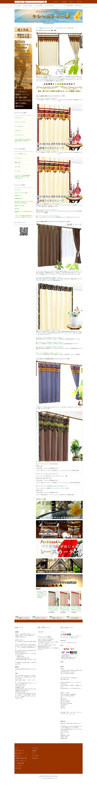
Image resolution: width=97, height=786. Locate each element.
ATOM (19, 768)
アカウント (55, 1)
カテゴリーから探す (27, 5)
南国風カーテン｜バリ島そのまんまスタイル (23, 212)
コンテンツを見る (48, 5)
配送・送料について (19, 753)
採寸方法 (17, 208)
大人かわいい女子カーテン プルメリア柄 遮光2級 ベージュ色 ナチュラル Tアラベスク (76, 601)
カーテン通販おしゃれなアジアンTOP (44, 28)
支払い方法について (19, 750)
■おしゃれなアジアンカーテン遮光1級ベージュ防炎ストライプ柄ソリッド (50, 342)
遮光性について (18, 195)
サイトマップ (18, 190)
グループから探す (37, 5)
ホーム (16, 748)
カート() (79, 1)
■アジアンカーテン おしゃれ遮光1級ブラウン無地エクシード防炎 (48, 277)
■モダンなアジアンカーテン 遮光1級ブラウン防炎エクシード (47, 98)
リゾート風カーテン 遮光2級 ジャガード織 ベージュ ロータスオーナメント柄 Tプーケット (53, 601)
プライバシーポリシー (20, 760)
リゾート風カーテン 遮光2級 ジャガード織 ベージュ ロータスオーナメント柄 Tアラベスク (65, 601)
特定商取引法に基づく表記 (21, 758)
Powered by (48, 778)
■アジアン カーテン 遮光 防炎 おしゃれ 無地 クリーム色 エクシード (49, 353)
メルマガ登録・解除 (67, 5)
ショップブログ (18, 765)
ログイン (70, 1)
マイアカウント (35, 748)
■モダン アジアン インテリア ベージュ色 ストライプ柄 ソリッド (48, 215)
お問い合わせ (77, 5)
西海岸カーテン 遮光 (19, 205)
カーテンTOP (18, 5)
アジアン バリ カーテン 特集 (21, 192)
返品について (18, 755)
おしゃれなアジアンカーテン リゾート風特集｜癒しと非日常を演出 (24, 202)
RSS (16, 768)
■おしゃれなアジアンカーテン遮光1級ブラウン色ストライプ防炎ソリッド (50, 337)
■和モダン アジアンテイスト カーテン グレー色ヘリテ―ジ (47, 209)
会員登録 (63, 1)
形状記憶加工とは (19, 198)
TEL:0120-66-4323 (48, 23)
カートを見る (35, 755)
